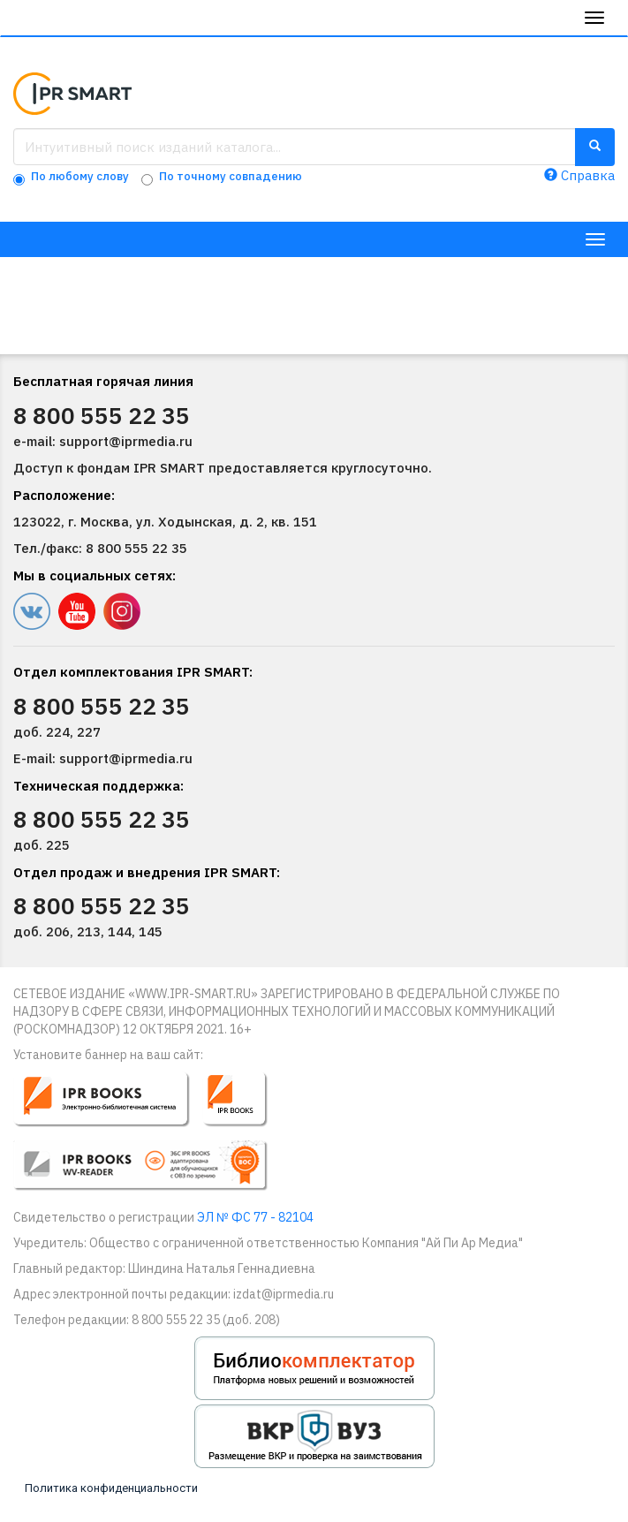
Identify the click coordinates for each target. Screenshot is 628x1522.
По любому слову (80, 176)
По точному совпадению (230, 176)
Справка (579, 175)
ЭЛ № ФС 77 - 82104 (255, 1217)
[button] (152, 1139)
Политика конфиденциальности (111, 1488)
